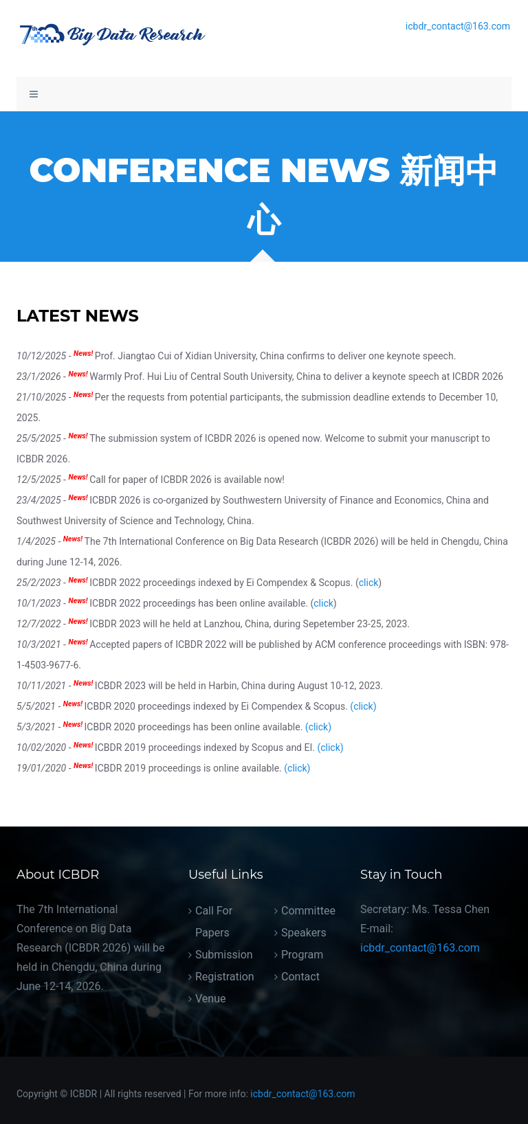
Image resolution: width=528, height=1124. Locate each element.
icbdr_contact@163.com (458, 26)
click (369, 582)
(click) (363, 706)
